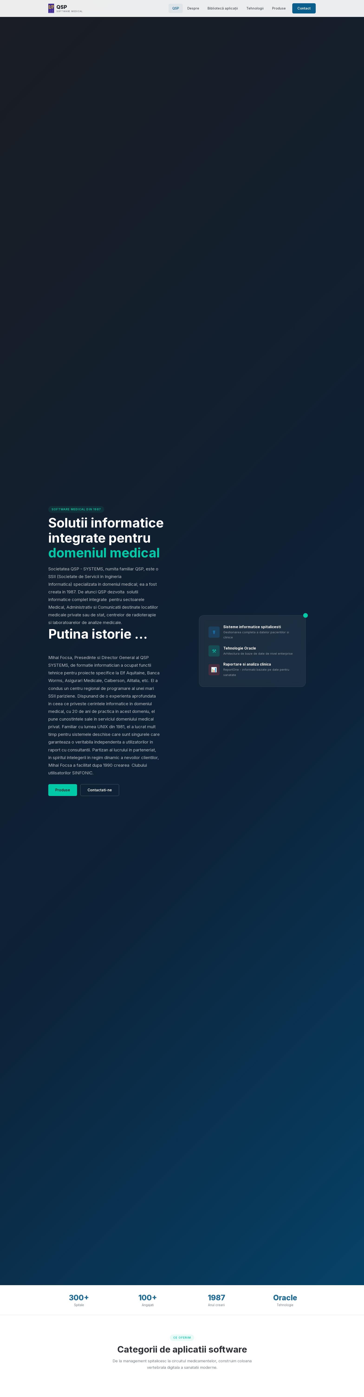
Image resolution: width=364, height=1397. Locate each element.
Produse (279, 8)
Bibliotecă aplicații (223, 8)
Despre (193, 8)
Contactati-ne (100, 790)
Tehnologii (255, 8)
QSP (175, 8)
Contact (304, 8)
